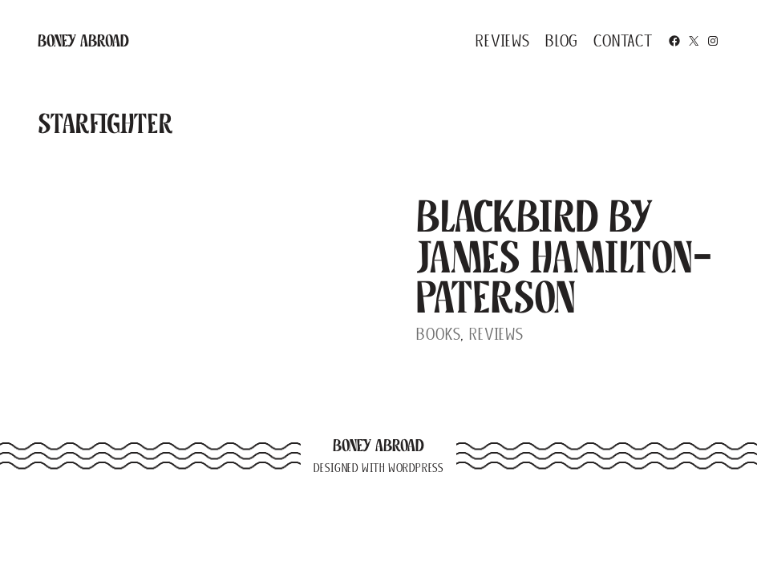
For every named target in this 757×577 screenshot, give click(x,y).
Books (438, 333)
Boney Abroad (83, 40)
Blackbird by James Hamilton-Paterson (564, 256)
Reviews (496, 333)
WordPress (415, 467)
